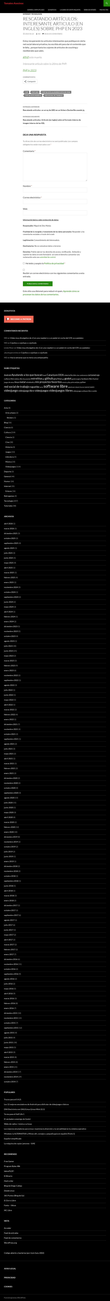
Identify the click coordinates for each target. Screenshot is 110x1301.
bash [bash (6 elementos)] (44, 375)
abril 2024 (8, 612)
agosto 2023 (9, 641)
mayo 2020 (8, 812)
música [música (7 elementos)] (64, 382)
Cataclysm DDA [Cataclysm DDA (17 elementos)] (55, 375)
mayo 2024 (8, 607)
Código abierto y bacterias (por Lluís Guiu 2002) (24, 1253)
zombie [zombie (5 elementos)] (94, 391)
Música (8, 462)
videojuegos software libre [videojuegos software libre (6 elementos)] (82, 391)
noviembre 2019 (11, 842)
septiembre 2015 (11, 1028)
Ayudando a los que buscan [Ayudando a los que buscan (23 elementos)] (27, 374)
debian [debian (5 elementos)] (17, 379)
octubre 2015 (9, 1023)
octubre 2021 (9, 734)
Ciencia (7, 427)
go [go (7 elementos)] (63, 379)
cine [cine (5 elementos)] (78, 375)
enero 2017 (9, 954)
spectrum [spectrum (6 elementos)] (71, 387)
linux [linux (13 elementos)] (16, 382)
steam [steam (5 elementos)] (77, 387)
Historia (8, 447)
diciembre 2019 (10, 837)
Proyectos (104, 10)
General (7, 476)
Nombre (27, 186)
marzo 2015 (9, 1057)
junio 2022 (8, 695)
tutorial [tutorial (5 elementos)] (87, 387)
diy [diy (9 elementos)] (21, 379)
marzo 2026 (9, 528)
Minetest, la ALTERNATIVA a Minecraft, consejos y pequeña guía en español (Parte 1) (39, 1134)
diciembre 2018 (10, 866)
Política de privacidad (54, 263)
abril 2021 (8, 758)
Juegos (8, 452)
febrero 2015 (9, 1062)
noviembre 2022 (11, 675)
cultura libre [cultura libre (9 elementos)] (9, 379)
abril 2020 (8, 817)
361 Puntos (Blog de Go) (14, 1195)
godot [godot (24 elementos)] (67, 378)
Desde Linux (9, 1191)
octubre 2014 (9, 1081)
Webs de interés (90, 10)
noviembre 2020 (11, 783)
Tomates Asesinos (13, 3)
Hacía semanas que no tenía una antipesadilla (29, 357)
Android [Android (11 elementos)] (7, 375)
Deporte (7, 471)
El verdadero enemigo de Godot (17, 1119)
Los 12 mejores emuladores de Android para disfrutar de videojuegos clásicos (36, 1104)
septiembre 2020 (11, 793)
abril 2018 (8, 891)
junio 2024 (8, 602)
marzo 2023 (9, 660)
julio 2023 (8, 646)
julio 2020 (8, 802)
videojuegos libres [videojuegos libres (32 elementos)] (61, 390)
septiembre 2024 (11, 597)
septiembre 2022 (11, 680)
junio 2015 (8, 1042)
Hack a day (8, 1181)
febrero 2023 (9, 665)
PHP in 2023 (29, 70)
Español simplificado (35, 10)
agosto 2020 (9, 798)
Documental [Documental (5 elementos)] (27, 379)
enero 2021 (9, 773)
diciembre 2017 (10, 905)
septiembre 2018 (11, 881)
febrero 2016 (9, 1003)
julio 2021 (8, 749)
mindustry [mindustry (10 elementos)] (30, 382)
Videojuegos (10, 466)
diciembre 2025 (10, 533)
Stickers (10, 417)
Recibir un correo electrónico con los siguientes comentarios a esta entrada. (53, 275)
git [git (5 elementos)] (44, 379)
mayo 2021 (8, 753)
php (26, 92)
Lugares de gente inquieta (70, 10)
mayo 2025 (8, 563)
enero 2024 (9, 621)
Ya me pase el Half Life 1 (14, 1114)
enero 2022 (9, 719)
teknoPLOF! (9, 1171)
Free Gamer (9, 1161)
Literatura (9, 457)
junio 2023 (8, 651)
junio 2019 (8, 856)
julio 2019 (8, 851)
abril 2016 (8, 993)
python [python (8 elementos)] (83, 382)
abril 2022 (8, 705)
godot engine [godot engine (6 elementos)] (76, 379)
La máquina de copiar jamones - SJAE (19, 1143)
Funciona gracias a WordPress (14, 1298)
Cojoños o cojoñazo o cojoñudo (23, 343)
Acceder (7, 1228)
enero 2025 (9, 582)
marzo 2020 (9, 822)
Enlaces (8, 491)
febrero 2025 (9, 577)
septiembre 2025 (11, 543)
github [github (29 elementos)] (49, 378)
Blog (6, 422)
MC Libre (8, 1210)
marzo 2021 (9, 763)
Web (25, 208)
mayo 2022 (8, 700)
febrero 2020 (9, 827)
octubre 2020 (9, 788)
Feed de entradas (11, 1233)
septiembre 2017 (11, 915)
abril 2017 (8, 939)
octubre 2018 (9, 876)
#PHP (26, 57)
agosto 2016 (9, 979)
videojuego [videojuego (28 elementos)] (11, 390)
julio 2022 (8, 690)
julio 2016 (8, 984)
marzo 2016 (9, 998)
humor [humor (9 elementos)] (96, 379)
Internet (27, 14)
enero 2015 (9, 1067)
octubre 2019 (9, 846)
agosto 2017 (9, 920)
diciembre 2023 (10, 626)
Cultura (7, 432)
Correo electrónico (32, 197)
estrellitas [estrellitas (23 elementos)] (36, 378)
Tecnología (36, 14)
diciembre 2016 (10, 959)
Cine (7, 442)
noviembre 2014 (11, 1077)
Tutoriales (8, 506)
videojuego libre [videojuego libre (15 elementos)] (26, 390)
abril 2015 (8, 1052)
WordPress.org (10, 1243)
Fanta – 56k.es (10, 1205)
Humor (7, 481)
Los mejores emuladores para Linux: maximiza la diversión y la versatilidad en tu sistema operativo (45, 1129)
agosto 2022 (9, 685)
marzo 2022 (9, 709)
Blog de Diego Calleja (13, 1186)
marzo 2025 (9, 572)
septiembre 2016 (11, 974)
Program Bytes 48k (12, 1166)
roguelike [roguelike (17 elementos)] (34, 386)
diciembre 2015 (10, 1013)
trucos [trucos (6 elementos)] (82, 387)
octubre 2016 (9, 969)
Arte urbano (10, 413)
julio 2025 (8, 553)
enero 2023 (9, 670)
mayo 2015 (8, 1047)
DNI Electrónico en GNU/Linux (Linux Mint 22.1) (24, 1109)
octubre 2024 (9, 592)
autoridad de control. (48, 257)
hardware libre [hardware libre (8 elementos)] (87, 379)
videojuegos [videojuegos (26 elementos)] (42, 390)
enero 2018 (9, 900)
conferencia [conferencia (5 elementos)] (83, 375)
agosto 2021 (9, 744)
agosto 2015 (9, 1032)
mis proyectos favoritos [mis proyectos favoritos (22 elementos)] (48, 381)
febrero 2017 (9, 949)
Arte (6, 408)
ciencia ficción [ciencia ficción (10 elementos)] (70, 375)
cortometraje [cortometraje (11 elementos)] (94, 375)
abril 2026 (8, 523)
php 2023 (35, 92)
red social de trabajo (54, 95)
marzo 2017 (9, 944)
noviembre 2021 (11, 729)
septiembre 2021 (11, 739)
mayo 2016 (8, 988)
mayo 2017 (8, 935)
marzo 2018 (9, 895)
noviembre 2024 (11, 587)
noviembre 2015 (11, 1018)
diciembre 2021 (10, 724)
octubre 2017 (9, 910)
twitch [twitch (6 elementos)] (92, 387)
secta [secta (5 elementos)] (41, 387)
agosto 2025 (9, 548)
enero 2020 (9, 832)
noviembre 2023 (11, 631)
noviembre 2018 (11, 871)
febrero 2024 (9, 616)
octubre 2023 (9, 636)
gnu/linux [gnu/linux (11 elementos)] (58, 378)
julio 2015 (8, 1037)
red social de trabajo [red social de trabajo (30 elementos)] (16, 386)
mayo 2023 (8, 656)
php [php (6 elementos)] (69, 382)
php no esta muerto (33, 95)
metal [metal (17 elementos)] (23, 382)
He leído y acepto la (44, 263)
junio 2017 (8, 930)
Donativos (52, 10)
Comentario (29, 151)
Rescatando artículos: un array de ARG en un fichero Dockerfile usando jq (55, 108)
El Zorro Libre (10, 1200)
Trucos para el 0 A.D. (12, 1099)
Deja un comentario (53, 34)
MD (39, 34)
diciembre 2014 (10, 1072)
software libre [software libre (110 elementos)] (56, 386)
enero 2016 (9, 1008)
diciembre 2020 (10, 778)
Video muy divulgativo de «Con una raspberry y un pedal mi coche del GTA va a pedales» (47, 338)
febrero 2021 (9, 768)
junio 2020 (8, 807)
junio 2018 (8, 886)
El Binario (8, 1176)
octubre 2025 (9, 538)
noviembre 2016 (11, 964)
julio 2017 (8, 925)
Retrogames (9, 496)
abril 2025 (8, 567)
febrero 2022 (9, 714)
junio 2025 (8, 558)
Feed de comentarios (13, 1238)
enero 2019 (9, 861)
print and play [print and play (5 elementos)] (75, 382)
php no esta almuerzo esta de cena (56, 92)
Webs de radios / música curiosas (18, 1124)
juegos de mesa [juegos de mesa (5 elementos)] (9, 382)
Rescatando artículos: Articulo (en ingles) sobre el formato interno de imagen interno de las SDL (55, 119)
